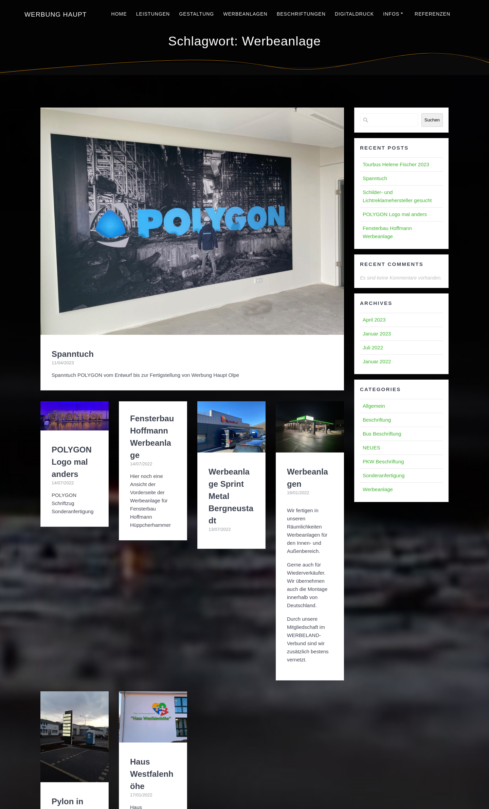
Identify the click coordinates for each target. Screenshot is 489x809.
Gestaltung (196, 14)
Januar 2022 (377, 361)
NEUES (371, 447)
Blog (252, 783)
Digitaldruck (354, 14)
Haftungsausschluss (244, 793)
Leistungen (153, 14)
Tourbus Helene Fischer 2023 (396, 164)
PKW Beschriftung (383, 461)
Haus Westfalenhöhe (152, 634)
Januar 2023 (377, 333)
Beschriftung (377, 420)
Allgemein (374, 406)
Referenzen (432, 14)
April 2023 (374, 320)
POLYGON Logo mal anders (72, 462)
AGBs (193, 783)
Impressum (169, 783)
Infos (391, 14)
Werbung (55, 14)
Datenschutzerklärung (286, 783)
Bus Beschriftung (382, 434)
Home (119, 14)
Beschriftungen (301, 14)
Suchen (432, 119)
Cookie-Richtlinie (223, 783)
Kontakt (323, 783)
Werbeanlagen (245, 14)
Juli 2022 (373, 347)
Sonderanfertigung (383, 475)
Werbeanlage (378, 489)
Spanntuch (73, 354)
